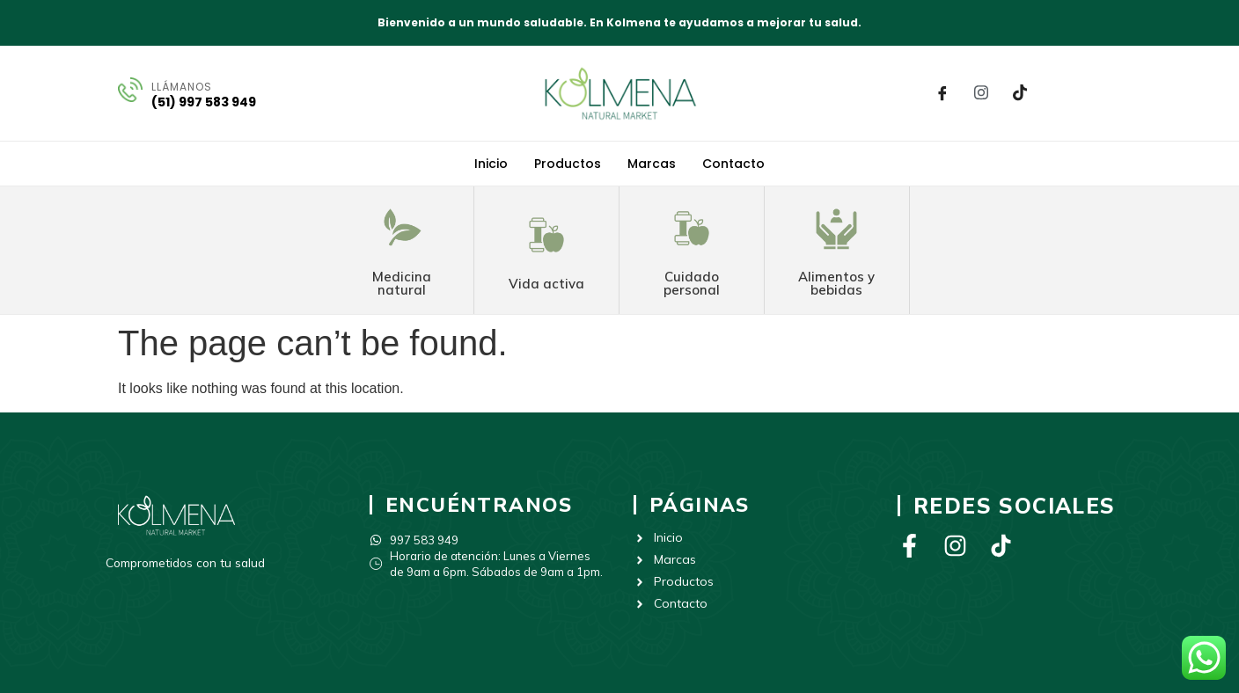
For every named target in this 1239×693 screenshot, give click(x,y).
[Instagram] (981, 93)
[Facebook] (942, 93)
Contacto (733, 163)
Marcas (651, 163)
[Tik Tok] (1020, 93)
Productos (567, 163)
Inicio (491, 163)
